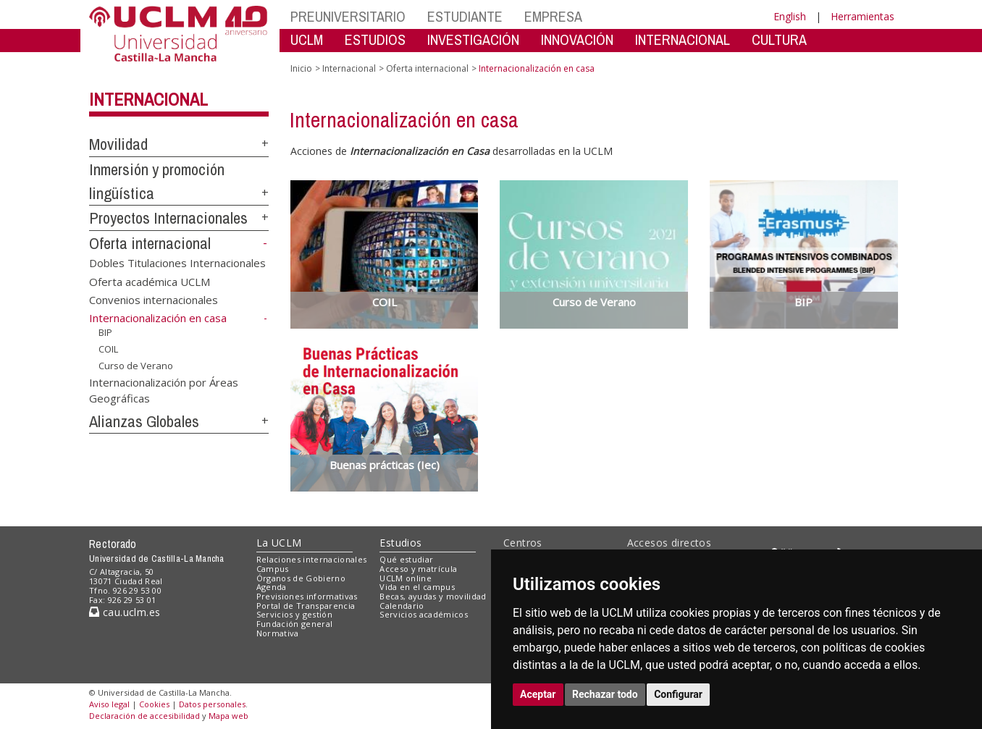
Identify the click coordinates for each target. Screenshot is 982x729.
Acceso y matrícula (418, 568)
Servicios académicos (423, 614)
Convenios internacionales (153, 299)
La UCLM (279, 542)
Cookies (154, 704)
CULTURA (779, 39)
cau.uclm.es (124, 612)
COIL (108, 348)
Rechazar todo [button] (605, 694)
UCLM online (405, 578)
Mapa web (228, 715)
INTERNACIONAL (682, 39)
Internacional (148, 99)
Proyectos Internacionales (168, 218)
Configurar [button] (678, 694)
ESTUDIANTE (465, 16)
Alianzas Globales (144, 421)
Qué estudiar (406, 559)
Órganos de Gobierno (300, 578)
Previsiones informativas (307, 596)
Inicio (301, 68)
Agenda (271, 586)
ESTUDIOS (375, 39)
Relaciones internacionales (311, 559)
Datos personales (212, 704)
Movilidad (118, 144)
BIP (105, 332)
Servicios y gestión (294, 614)
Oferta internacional (150, 243)
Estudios (400, 542)
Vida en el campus (417, 586)
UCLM (306, 39)
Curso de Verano (135, 364)
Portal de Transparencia (306, 605)
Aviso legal (109, 704)
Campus (272, 568)
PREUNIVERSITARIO (348, 16)
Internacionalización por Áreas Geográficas (163, 390)
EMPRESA (553, 16)
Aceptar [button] (538, 694)
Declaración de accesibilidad (144, 715)
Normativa (277, 633)
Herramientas (862, 16)
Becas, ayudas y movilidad (432, 596)
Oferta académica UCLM (149, 281)
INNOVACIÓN (577, 39)
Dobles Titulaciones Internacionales (177, 263)
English (789, 16)
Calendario (401, 605)
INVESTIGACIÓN (473, 39)
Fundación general (294, 623)
